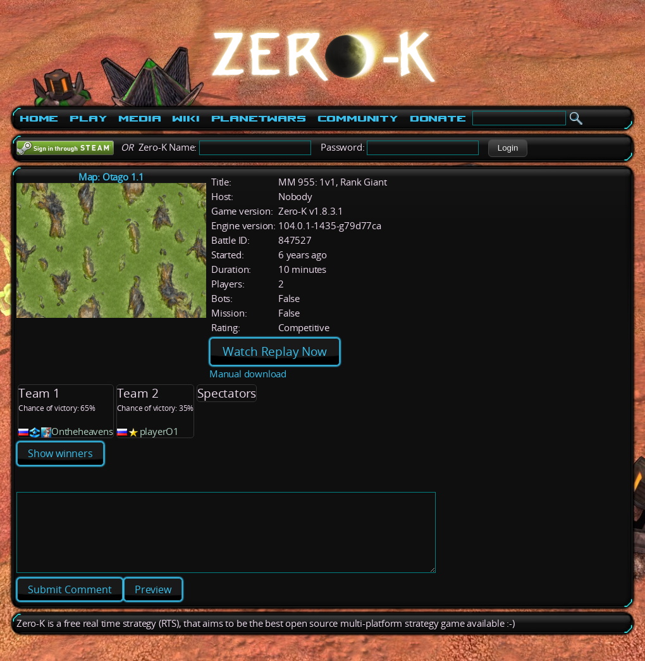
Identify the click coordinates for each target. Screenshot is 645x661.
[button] (507, 148)
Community (357, 118)
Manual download (247, 374)
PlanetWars (258, 118)
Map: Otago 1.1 (111, 177)
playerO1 (159, 431)
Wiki (185, 118)
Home (39, 118)
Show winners (60, 453)
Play (88, 118)
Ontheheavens (82, 431)
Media (139, 118)
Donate (438, 118)
